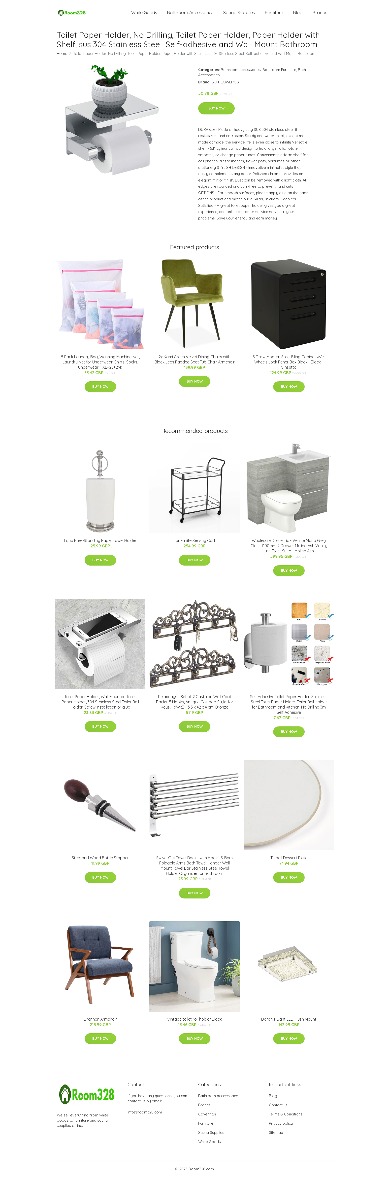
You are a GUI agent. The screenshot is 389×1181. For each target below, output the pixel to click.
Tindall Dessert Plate (288, 861)
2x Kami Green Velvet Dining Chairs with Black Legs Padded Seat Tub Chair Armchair (195, 363)
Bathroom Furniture (279, 73)
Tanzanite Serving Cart (194, 543)
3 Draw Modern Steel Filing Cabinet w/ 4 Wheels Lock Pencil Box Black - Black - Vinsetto (289, 365)
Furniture (274, 14)
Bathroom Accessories (190, 14)
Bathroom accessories (241, 73)
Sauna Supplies (239, 14)
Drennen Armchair (100, 1022)
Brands (319, 14)
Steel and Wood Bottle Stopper (100, 861)
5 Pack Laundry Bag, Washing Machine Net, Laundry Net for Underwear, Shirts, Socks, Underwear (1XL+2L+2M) (100, 365)
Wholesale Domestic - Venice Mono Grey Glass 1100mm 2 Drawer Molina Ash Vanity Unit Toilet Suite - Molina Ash (289, 549)
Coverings (207, 1117)
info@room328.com (145, 1115)
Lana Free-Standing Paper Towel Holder (100, 543)
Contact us (278, 1108)
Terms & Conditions (285, 1117)
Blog (297, 14)
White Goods (144, 14)
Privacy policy (281, 1126)
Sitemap (276, 1136)
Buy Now (216, 111)
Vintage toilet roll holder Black (194, 1022)
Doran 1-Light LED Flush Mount (288, 1022)
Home (62, 57)
